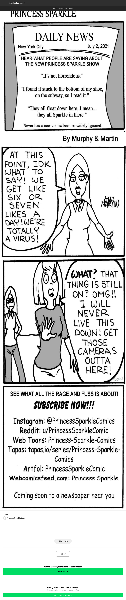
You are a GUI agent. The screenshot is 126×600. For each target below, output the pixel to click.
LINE (44, 532)
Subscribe (64, 541)
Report (63, 554)
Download (63, 571)
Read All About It (17, 3)
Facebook (53, 532)
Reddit (82, 532)
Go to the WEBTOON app (63, 595)
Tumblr (72, 532)
